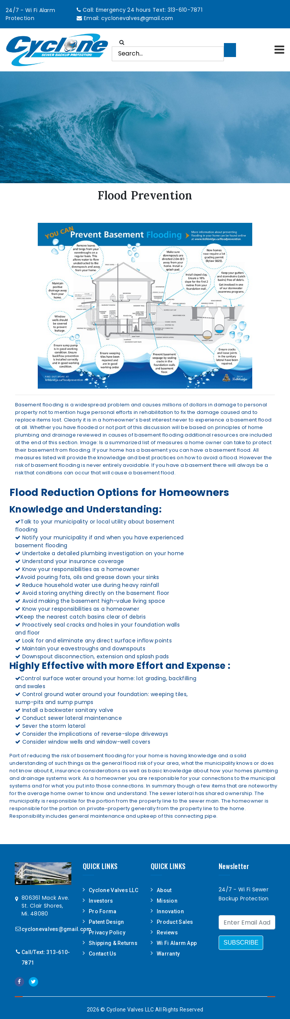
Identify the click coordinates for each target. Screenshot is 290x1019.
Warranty (168, 953)
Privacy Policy (107, 932)
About (164, 890)
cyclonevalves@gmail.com (137, 18)
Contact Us (102, 953)
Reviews (167, 932)
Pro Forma (103, 911)
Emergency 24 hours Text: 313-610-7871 (149, 10)
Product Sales (175, 922)
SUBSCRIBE (241, 942)
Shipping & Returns (113, 943)
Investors (101, 900)
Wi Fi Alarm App (177, 943)
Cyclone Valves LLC (113, 890)
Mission (167, 900)
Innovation (170, 911)
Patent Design (106, 922)
